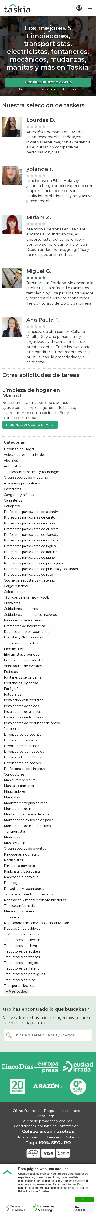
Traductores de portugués (24, 974)
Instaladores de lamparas (23, 717)
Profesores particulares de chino (29, 523)
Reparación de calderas (22, 929)
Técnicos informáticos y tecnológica (32, 472)
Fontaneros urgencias (21, 683)
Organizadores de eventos (25, 849)
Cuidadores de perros (21, 609)
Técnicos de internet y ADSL (26, 597)
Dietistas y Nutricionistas (23, 637)
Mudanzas (12, 837)
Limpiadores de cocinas (22, 735)
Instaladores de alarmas (22, 712)
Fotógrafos (12, 689)
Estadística (17, 1210)
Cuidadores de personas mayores (30, 615)
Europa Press (48, 1067)
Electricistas (13, 649)
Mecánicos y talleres (20, 911)
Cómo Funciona (26, 1111)
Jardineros (12, 729)
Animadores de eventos (23, 666)
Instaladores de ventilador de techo (32, 723)
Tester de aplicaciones (21, 934)
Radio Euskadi (78, 1067)
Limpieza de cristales (20, 740)
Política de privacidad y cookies (46, 1121)
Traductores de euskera (22, 951)
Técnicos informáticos (21, 906)
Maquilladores (15, 791)
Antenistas (12, 466)
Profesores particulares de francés (31, 535)
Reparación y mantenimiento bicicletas (35, 900)
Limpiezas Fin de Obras (22, 757)
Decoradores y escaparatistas (27, 632)
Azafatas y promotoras (22, 483)
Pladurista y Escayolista (22, 871)
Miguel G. (38, 271)
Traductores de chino (20, 946)
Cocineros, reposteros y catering (29, 580)
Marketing (45, 1210)
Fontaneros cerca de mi (23, 677)
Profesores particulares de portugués (33, 563)
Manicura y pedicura (19, 780)
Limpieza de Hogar (19, 449)
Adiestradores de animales (24, 455)
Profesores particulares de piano (29, 558)
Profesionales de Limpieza (25, 769)
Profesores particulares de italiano (30, 552)
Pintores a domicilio (19, 866)
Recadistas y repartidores (24, 889)
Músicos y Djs (14, 843)
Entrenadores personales (23, 660)
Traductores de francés (22, 957)
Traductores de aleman (22, 940)
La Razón (48, 1086)
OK (84, 1199)
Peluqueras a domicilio (21, 854)
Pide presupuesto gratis (48, 82)
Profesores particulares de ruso (28, 575)
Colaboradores (25, 1137)
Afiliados (72, 1137)
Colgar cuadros (16, 586)
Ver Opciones (80, 1208)
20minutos (17, 1086)
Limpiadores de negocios (24, 752)
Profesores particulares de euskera (31, 529)
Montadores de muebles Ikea (27, 826)
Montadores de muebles (23, 809)
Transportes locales (19, 986)
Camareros (12, 489)
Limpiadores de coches (22, 763)
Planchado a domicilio (21, 877)
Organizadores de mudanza (26, 478)
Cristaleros (12, 603)
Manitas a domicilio (19, 786)
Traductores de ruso (19, 980)
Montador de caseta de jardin (27, 814)
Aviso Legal (46, 1116)
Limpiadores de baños (21, 746)
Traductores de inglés (21, 963)
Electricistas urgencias (21, 655)
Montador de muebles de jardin (29, 820)
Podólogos (12, 883)
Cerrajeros (12, 506)
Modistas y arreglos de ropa (26, 803)
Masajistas (12, 797)
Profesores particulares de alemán (31, 512)
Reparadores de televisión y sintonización (36, 923)
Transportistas (15, 832)
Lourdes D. (40, 120)
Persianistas (13, 860)
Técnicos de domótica (21, 643)
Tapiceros (11, 917)
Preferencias (46, 1206)
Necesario (17, 1206)
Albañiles (11, 461)
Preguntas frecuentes (62, 1111)
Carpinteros (13, 500)
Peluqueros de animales (23, 620)
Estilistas (11, 672)
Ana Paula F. (43, 320)
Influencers (51, 1137)
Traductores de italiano (22, 968)
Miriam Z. (38, 217)
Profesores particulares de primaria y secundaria (42, 569)
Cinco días (17, 1067)
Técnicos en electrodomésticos (28, 894)
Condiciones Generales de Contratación (46, 1126)
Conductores (14, 774)
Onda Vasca (78, 1086)
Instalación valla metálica (23, 700)
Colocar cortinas (16, 592)
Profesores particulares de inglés (30, 546)
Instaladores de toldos (21, 706)
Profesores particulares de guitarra (31, 540)
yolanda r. (39, 169)
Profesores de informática (24, 626)
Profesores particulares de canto (29, 517)
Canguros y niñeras (19, 495)
